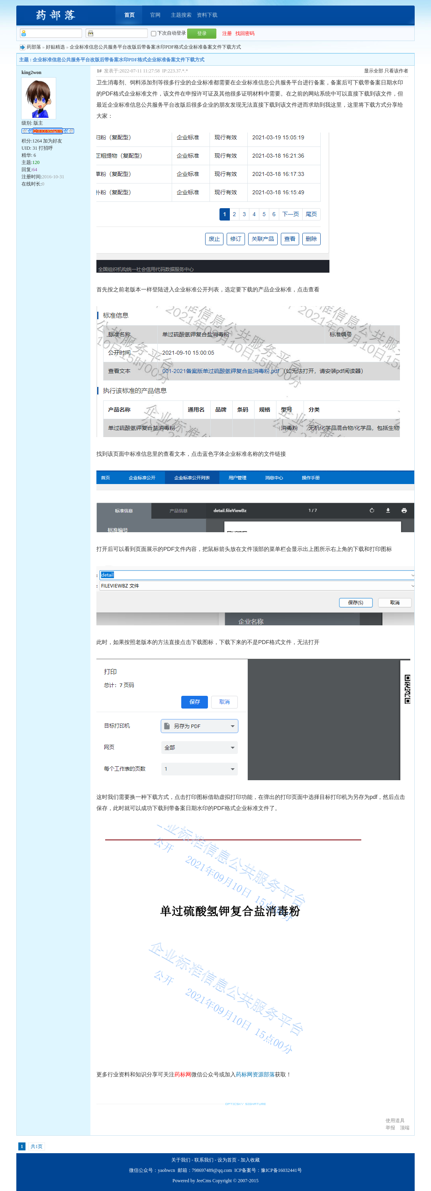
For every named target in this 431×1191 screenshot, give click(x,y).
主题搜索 (181, 15)
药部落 (34, 47)
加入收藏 (250, 1160)
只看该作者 (396, 71)
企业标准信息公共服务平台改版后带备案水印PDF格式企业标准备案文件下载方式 (155, 47)
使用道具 (395, 1120)
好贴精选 (55, 47)
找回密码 (245, 33)
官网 (155, 15)
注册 (227, 33)
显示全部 (373, 71)
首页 (129, 15)
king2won (31, 72)
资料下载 (207, 15)
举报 (390, 1127)
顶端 (404, 1127)
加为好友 (52, 141)
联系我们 (204, 1160)
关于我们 (180, 1160)
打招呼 (46, 148)
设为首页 (227, 1160)
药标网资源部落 (255, 1074)
